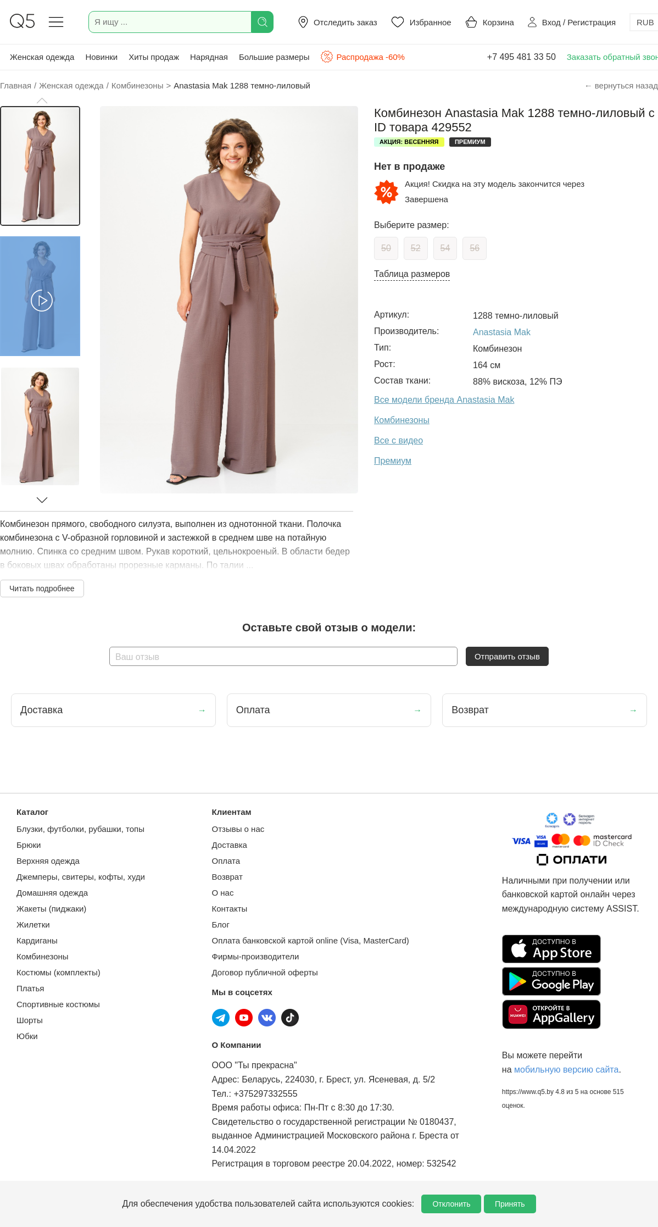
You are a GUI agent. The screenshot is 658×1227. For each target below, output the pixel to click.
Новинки (101, 57)
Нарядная (209, 57)
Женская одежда (42, 57)
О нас (223, 892)
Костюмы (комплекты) (58, 972)
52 (416, 248)
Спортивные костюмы (58, 1004)
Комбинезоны (42, 956)
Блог (221, 924)
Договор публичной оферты (265, 972)
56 (474, 248)
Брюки (28, 845)
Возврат (227, 876)
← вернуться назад (621, 85)
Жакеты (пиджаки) (51, 908)
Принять (510, 1204)
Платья (30, 988)
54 (445, 248)
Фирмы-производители (255, 956)
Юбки (27, 1036)
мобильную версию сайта (566, 1069)
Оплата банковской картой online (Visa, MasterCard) (310, 940)
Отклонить (451, 1204)
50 (386, 248)
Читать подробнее (42, 588)
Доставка (229, 845)
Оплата (226, 860)
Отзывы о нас (238, 829)
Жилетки (33, 924)
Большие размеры (274, 57)
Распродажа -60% (362, 56)
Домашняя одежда (52, 892)
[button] (41, 100)
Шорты (29, 1020)
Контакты (230, 908)
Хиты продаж (154, 57)
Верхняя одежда (48, 860)
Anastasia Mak (502, 332)
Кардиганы (37, 940)
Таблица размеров (412, 274)
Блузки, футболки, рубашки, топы (80, 829)
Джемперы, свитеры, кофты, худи (80, 876)
